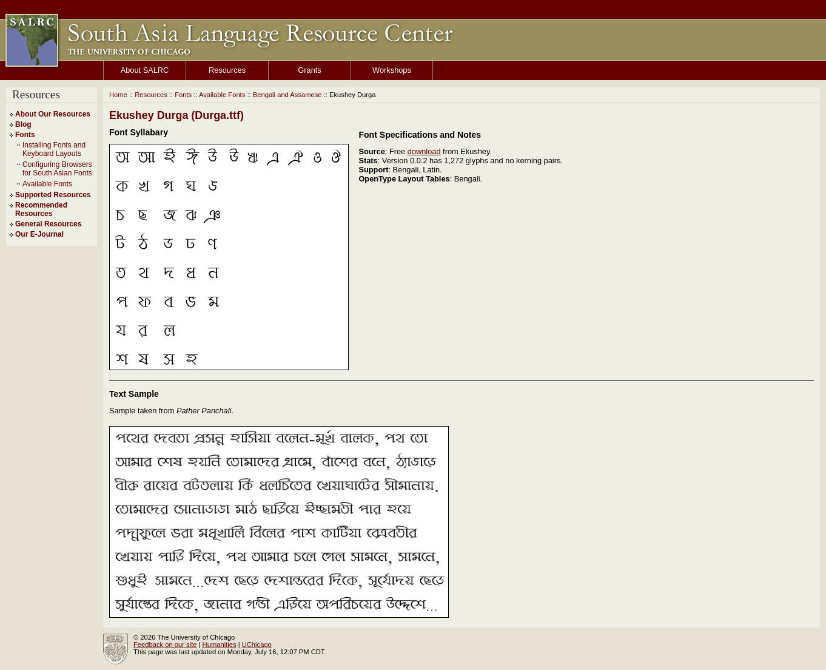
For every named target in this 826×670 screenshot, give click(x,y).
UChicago (257, 644)
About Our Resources (52, 114)
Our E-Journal (39, 234)
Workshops (391, 70)
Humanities (220, 644)
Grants (309, 70)
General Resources (48, 224)
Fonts (25, 134)
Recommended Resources (41, 209)
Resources (227, 70)
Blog (23, 124)
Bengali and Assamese (287, 94)
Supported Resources (53, 195)
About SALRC (145, 70)
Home (118, 94)
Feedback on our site (164, 644)
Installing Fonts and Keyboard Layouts (54, 149)
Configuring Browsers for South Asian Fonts (57, 168)
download (424, 151)
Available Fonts (47, 184)
